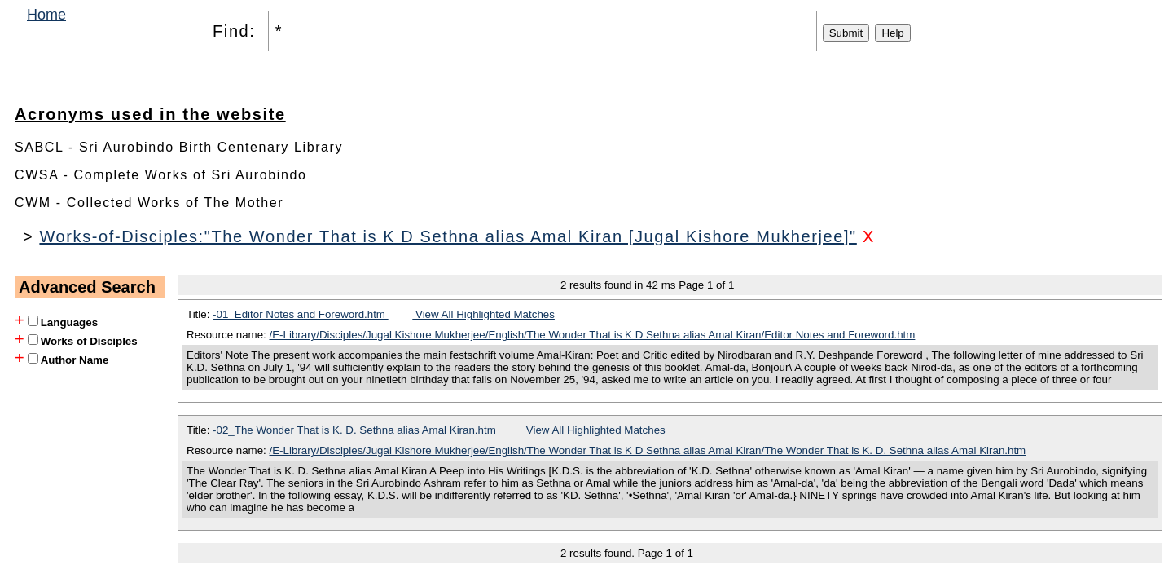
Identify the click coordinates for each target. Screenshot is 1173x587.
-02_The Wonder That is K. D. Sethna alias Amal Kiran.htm (356, 430)
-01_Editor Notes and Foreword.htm (301, 314)
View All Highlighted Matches (483, 314)
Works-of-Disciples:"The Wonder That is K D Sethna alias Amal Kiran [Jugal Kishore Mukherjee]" (447, 236)
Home (46, 15)
